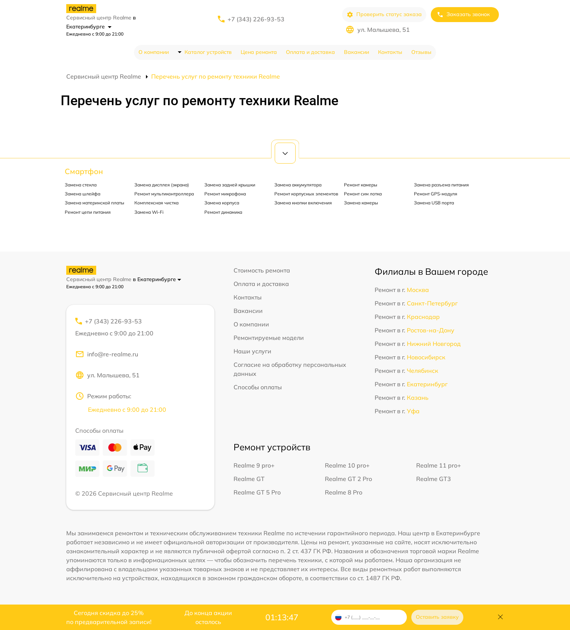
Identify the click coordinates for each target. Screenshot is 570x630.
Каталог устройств (208, 52)
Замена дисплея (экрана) (161, 185)
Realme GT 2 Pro (348, 479)
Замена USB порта (434, 203)
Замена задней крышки (229, 185)
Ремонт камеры (360, 185)
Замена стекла (81, 185)
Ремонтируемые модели (269, 337)
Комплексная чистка (156, 203)
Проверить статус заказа (384, 14)
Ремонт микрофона (225, 194)
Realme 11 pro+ (438, 465)
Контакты (390, 52)
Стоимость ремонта (262, 270)
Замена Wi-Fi (149, 212)
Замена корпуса (221, 203)
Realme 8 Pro (343, 492)
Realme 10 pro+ (347, 465)
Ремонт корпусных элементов (306, 194)
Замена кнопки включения (303, 203)
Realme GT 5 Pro (257, 492)
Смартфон (84, 171)
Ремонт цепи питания (88, 212)
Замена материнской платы (94, 203)
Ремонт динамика (223, 212)
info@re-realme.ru (106, 354)
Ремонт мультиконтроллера (164, 194)
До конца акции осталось (208, 617)
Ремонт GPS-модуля (435, 194)
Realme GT (249, 479)
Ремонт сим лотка (363, 194)
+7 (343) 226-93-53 (256, 19)
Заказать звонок (463, 14)
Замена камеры (361, 203)
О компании (153, 52)
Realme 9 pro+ (254, 465)
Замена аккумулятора (297, 185)
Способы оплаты (258, 387)
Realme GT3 (433, 479)
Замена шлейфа (82, 194)
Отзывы (421, 52)
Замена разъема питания (441, 185)
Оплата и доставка (310, 52)
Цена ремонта (259, 52)
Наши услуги (252, 351)
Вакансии (356, 52)
